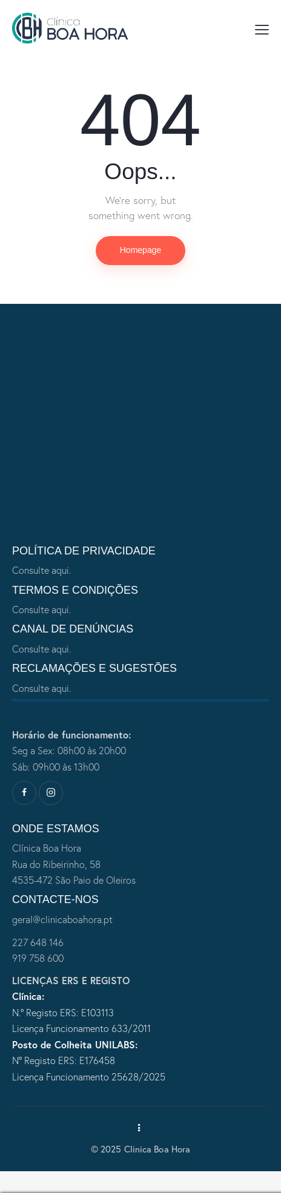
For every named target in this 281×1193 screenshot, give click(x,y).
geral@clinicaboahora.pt (62, 919)
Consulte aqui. (41, 570)
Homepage (141, 250)
